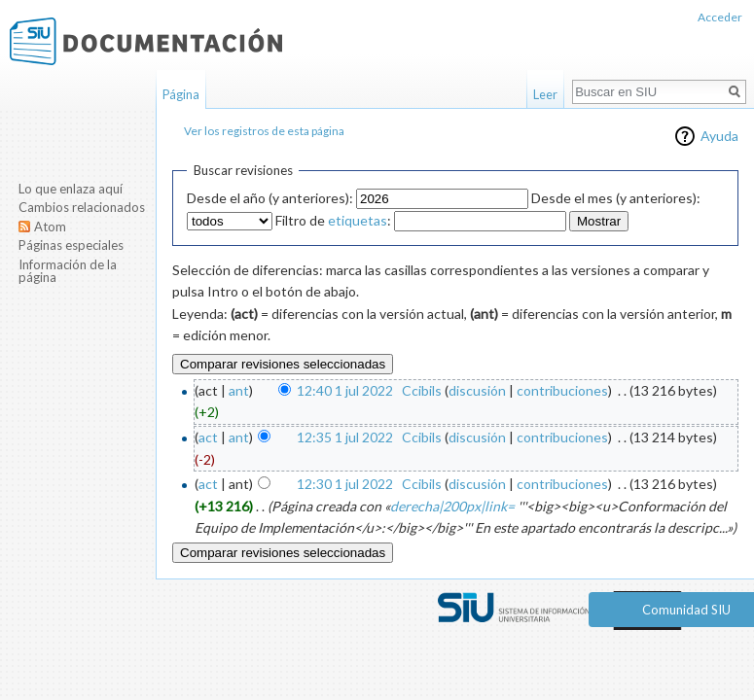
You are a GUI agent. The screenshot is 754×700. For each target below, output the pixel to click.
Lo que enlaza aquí (70, 188)
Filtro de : (333, 220)
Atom (50, 226)
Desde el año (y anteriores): (270, 198)
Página (180, 94)
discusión (477, 390)
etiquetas (357, 220)
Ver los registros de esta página (264, 130)
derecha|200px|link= (452, 506)
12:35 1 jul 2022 (345, 437)
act (208, 437)
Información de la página (67, 271)
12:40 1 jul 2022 (345, 390)
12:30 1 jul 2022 (345, 483)
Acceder (720, 17)
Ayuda (719, 135)
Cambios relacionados (81, 207)
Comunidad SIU (686, 609)
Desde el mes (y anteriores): (615, 198)
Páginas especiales (71, 245)
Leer (545, 94)
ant (239, 390)
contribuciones (562, 390)
